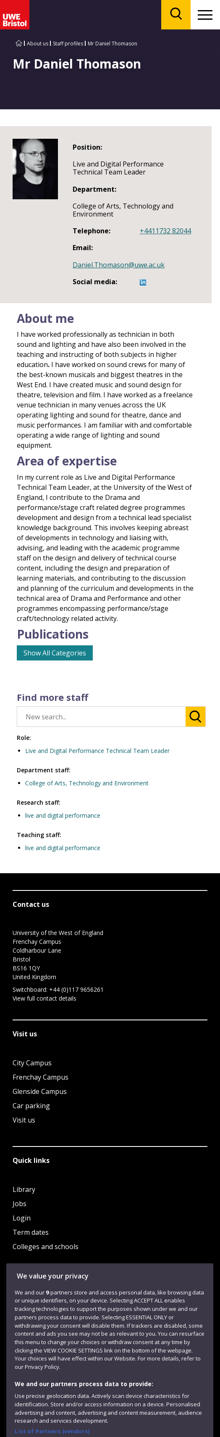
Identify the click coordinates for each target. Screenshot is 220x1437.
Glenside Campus (40, 1091)
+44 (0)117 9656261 (76, 989)
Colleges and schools (46, 1246)
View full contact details (44, 998)
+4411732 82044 (165, 230)
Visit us (24, 1120)
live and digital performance (62, 815)
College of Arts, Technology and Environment (87, 783)
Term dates (31, 1232)
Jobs (19, 1203)
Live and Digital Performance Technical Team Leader (97, 751)
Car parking (31, 1105)
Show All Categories (55, 653)
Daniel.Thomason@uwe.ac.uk (119, 264)
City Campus (32, 1062)
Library (24, 1189)
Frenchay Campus (40, 1077)
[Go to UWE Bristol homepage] (19, 43)
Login (22, 1218)
